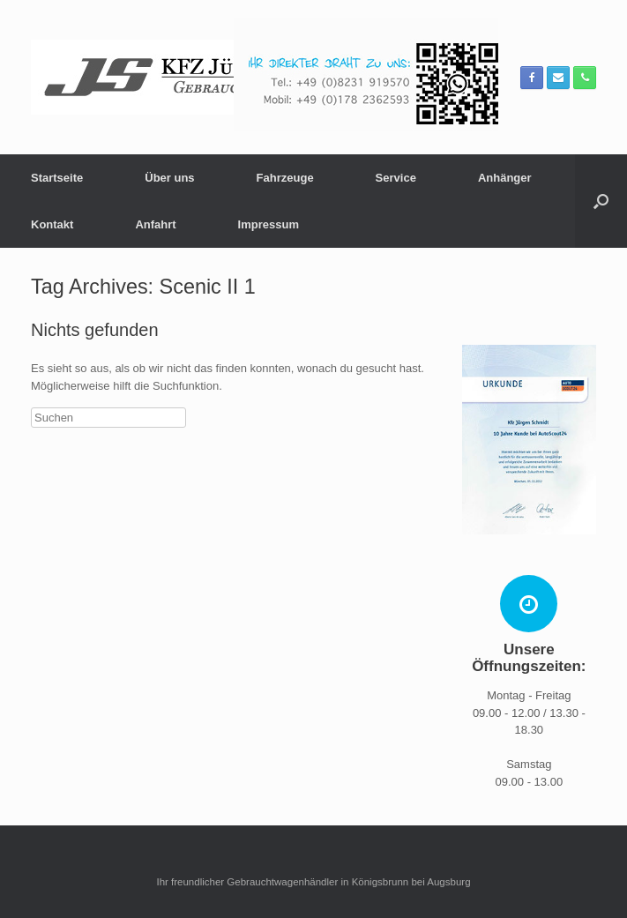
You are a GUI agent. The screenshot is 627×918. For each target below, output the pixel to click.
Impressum (268, 224)
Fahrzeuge (285, 177)
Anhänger (505, 177)
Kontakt (52, 224)
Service (396, 177)
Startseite (57, 177)
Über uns (169, 177)
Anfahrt (155, 224)
